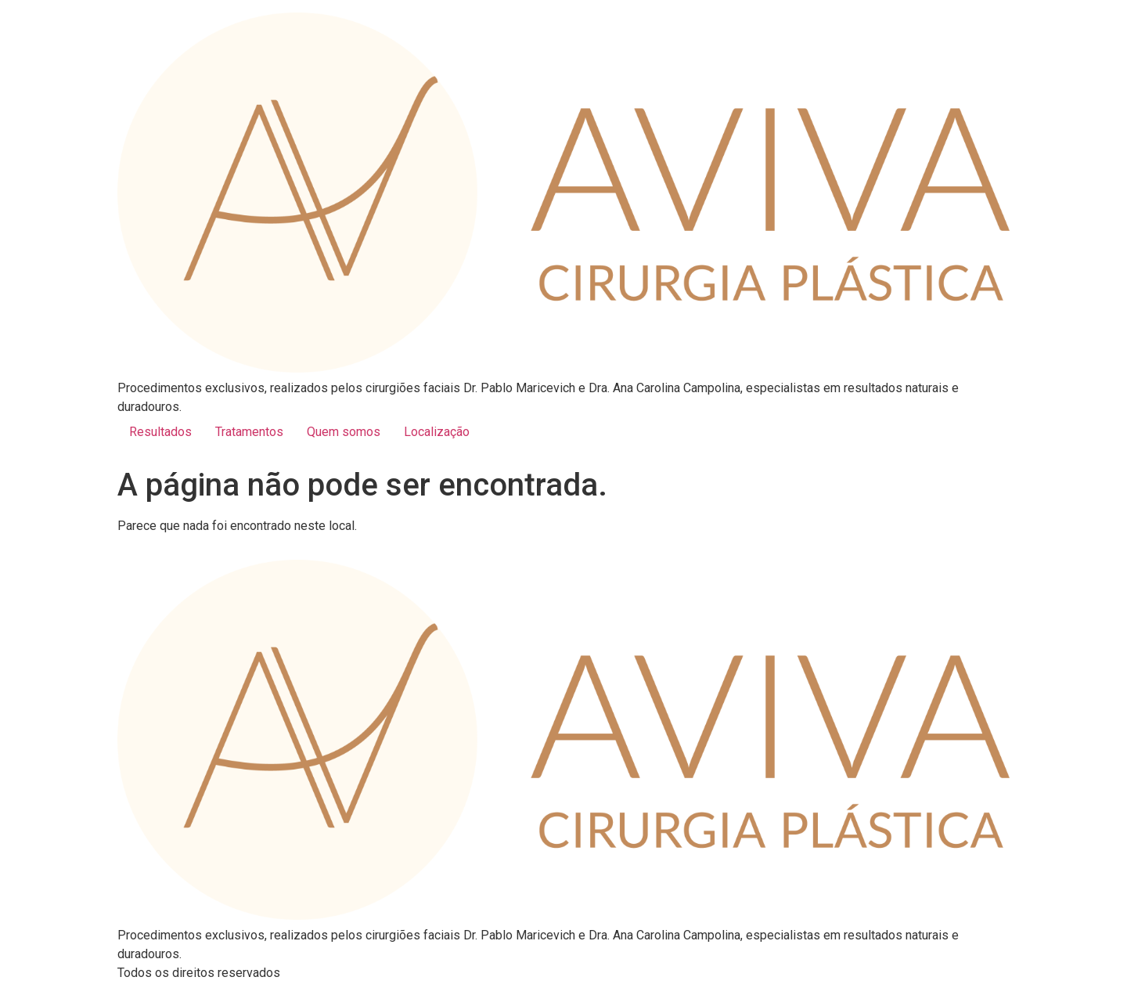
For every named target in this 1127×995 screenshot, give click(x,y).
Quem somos (343, 431)
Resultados (160, 431)
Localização (437, 431)
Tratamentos (249, 431)
